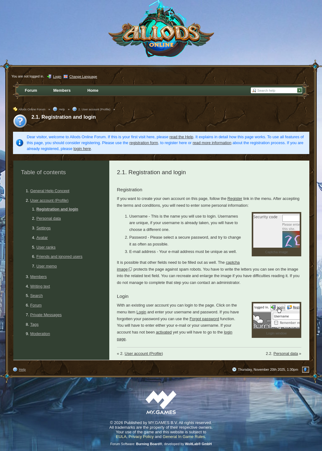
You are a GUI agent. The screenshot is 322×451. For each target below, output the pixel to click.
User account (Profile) (49, 200)
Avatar (42, 237)
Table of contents (43, 172)
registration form (143, 142)
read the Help (181, 137)
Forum (36, 305)
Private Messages (46, 314)
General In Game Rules (184, 436)
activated (164, 332)
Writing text (40, 286)
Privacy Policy (141, 436)
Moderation (40, 333)
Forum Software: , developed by (161, 444)
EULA (121, 436)
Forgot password (204, 318)
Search (36, 295)
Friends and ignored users (60, 256)
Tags (34, 324)
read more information (212, 142)
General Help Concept (50, 190)
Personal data (49, 218)
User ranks (46, 247)
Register (235, 198)
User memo (47, 266)
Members (38, 276)
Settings (44, 228)
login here (82, 148)
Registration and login (57, 209)
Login (141, 312)
